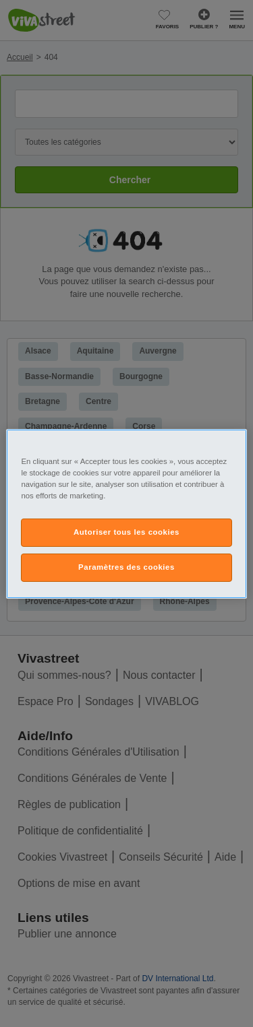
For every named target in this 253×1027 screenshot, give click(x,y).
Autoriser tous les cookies (126, 532)
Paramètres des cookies (126, 567)
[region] (126, 513)
